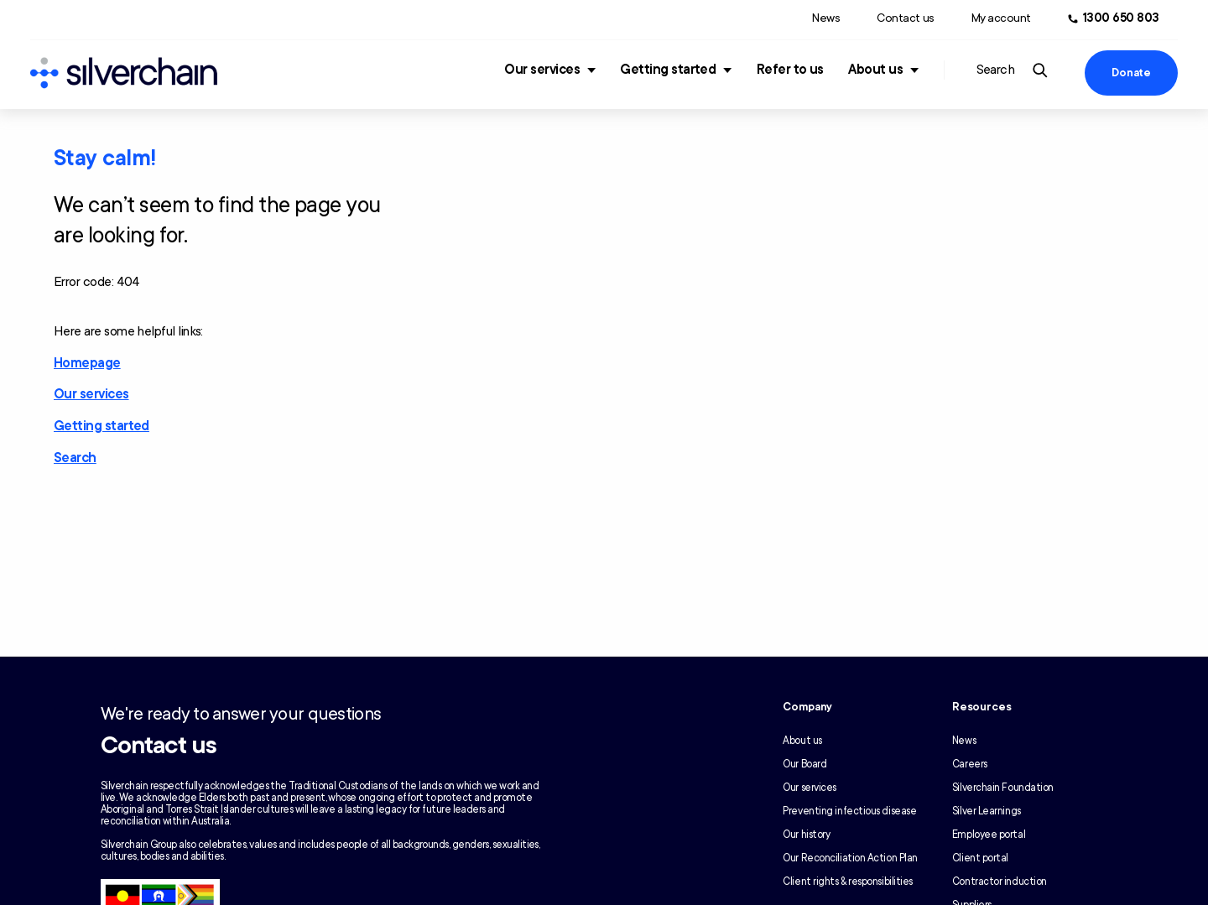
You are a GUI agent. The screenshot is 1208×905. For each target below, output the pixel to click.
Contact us (905, 18)
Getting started (668, 69)
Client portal (980, 858)
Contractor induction (999, 881)
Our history (806, 834)
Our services (542, 69)
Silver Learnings (986, 811)
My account (1001, 18)
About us (875, 69)
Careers (969, 764)
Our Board (804, 764)
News (826, 18)
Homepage (87, 363)
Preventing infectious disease (849, 811)
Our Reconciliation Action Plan (850, 858)
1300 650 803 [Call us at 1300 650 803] (1121, 18)
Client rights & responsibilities (848, 881)
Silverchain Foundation (1003, 787)
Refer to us (790, 69)
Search (75, 458)
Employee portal (988, 834)
